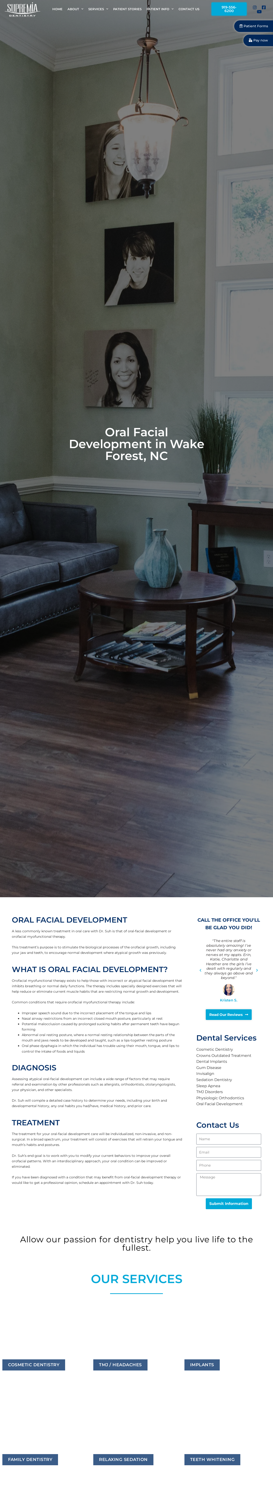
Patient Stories (127, 10)
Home (57, 10)
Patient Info (160, 9)
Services (98, 9)
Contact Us (189, 10)
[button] (200, 972)
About (75, 9)
